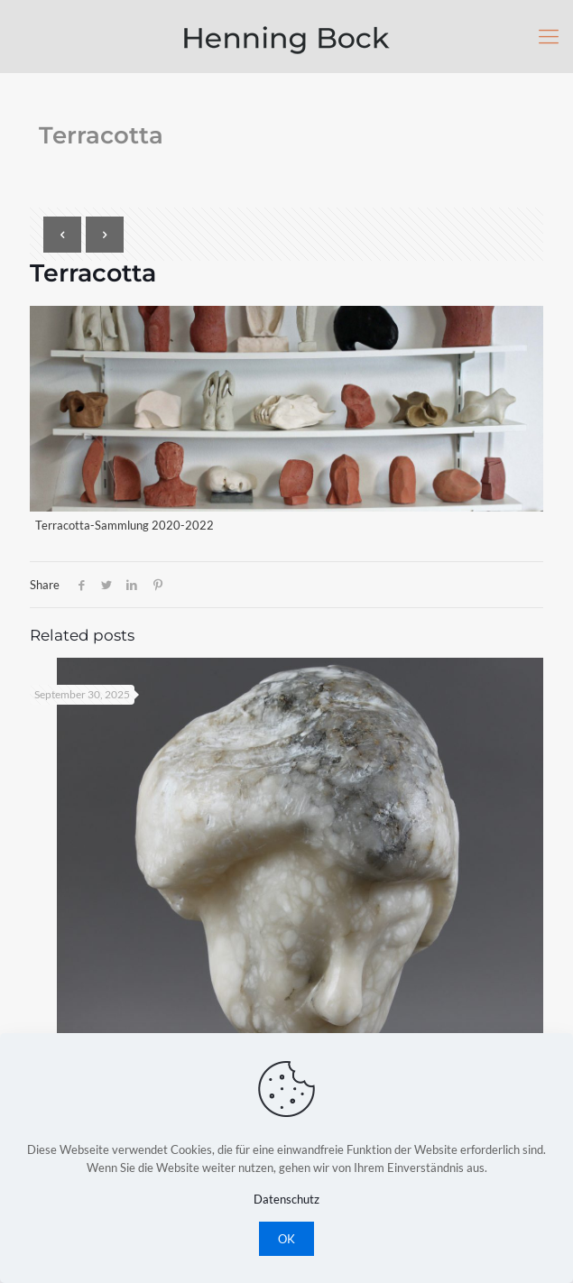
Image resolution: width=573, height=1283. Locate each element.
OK (286, 1239)
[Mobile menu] (548, 36)
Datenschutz (286, 1199)
